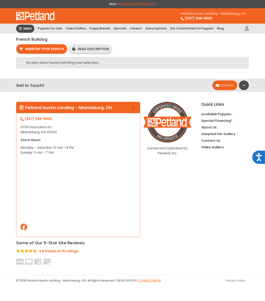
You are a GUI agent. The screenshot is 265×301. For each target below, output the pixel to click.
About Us (209, 127)
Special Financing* (216, 120)
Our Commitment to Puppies (192, 28)
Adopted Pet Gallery (218, 134)
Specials (119, 28)
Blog (220, 28)
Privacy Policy (236, 280)
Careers (136, 28)
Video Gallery (76, 28)
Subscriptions (156, 28)
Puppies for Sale (50, 28)
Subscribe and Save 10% (137, 4)
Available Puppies (216, 114)
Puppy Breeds (99, 28)
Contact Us (210, 140)
